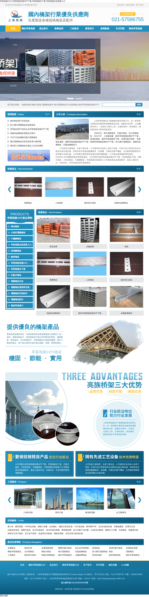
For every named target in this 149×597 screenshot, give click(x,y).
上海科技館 (28, 512)
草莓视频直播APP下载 (21, 263)
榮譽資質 (58, 28)
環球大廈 (59, 512)
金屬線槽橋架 (126, 313)
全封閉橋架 (29, 551)
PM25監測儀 (30, 526)
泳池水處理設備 (105, 526)
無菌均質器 (26, 530)
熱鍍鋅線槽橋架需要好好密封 (22, 133)
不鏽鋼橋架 (16, 238)
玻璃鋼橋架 (16, 251)
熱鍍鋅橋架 (26, 105)
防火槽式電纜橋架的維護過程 (22, 125)
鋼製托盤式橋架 (65, 548)
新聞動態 (104, 28)
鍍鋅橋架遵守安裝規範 (20, 121)
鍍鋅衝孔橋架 (90, 203)
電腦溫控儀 (133, 530)
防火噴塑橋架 (72, 105)
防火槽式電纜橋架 (123, 142)
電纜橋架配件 (48, 105)
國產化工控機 (111, 530)
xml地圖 (125, 565)
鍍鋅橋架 (15, 257)
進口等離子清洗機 (81, 530)
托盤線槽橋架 (69, 145)
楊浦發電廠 (90, 512)
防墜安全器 (130, 526)
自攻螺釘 (53, 526)
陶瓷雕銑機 (66, 530)
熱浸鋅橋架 (95, 139)
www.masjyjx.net (79, 574)
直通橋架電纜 (132, 548)
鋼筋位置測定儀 (65, 526)
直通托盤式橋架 (128, 139)
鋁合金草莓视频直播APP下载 (83, 548)
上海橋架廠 (108, 136)
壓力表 (10, 526)
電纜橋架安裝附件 (19, 293)
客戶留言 (140, 5)
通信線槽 (53, 246)
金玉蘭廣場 (121, 512)
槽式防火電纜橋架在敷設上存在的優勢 (26, 146)
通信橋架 (15, 226)
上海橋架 (59, 203)
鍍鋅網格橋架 (115, 555)
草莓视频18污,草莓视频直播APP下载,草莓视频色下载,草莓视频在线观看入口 (33, 1)
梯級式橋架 (36, 105)
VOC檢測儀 (79, 526)
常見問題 (120, 28)
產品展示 (43, 28)
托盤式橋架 (122, 133)
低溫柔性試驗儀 (45, 533)
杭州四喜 (68, 589)
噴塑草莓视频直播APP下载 (102, 142)
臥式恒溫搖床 (38, 530)
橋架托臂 (28, 548)
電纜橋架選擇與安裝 (20, 287)
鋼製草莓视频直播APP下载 (76, 142)
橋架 (126, 246)
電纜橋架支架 (17, 281)
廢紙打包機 (42, 526)
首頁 (13, 28)
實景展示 (89, 28)
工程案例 (74, 28)
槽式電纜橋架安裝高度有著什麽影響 (25, 141)
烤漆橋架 (96, 548)
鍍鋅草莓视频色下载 (110, 139)
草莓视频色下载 (18, 269)
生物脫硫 (122, 530)
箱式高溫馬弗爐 (53, 530)
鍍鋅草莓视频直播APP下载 (90, 105)
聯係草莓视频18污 (70, 565)
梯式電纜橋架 (60, 105)
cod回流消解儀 (97, 530)
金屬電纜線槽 (47, 548)
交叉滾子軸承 (30, 533)
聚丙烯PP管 (91, 526)
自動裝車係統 (13, 530)
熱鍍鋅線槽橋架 (121, 203)
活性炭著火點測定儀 (74, 533)
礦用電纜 (19, 526)
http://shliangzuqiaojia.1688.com (111, 578)
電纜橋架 (28, 203)
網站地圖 (130, 5)
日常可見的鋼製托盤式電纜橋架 (23, 137)
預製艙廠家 (118, 526)
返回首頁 (121, 5)
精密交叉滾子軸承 (15, 533)
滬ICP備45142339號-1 (16, 574)
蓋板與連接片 (17, 305)
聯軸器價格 (58, 533)
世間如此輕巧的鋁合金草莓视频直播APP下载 (29, 129)
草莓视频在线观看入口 (21, 244)
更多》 (48, 114)
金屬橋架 (11, 548)
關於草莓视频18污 (37, 565)
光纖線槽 (90, 246)
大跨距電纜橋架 (18, 232)
